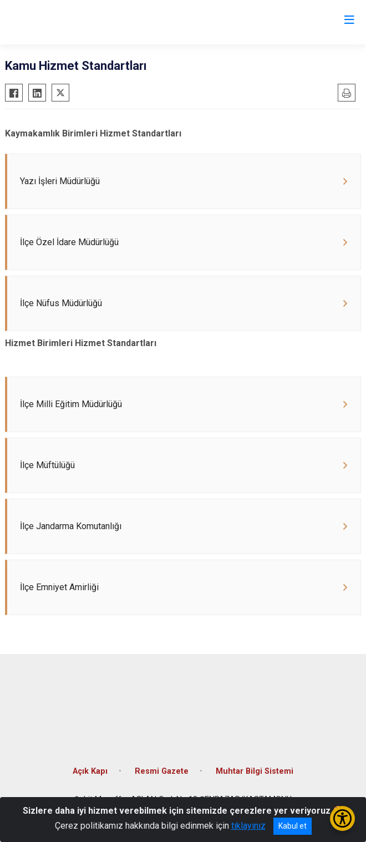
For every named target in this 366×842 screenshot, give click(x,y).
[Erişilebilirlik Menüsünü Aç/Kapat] (342, 818)
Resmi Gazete (162, 771)
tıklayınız (248, 825)
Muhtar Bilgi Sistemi (254, 771)
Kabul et (292, 825)
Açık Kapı (90, 771)
